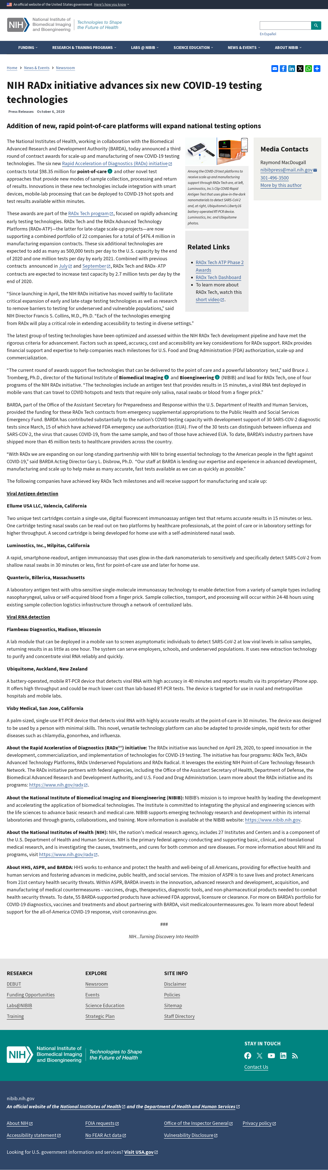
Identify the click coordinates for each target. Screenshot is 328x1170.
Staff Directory (179, 1016)
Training (15, 1016)
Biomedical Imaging (141, 377)
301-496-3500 (274, 178)
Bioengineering (197, 377)
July (63, 266)
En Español (268, 34)
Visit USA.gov (139, 1152)
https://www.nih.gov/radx (56, 785)
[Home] (65, 30)
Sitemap (173, 1005)
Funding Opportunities (31, 995)
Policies (172, 995)
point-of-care (92, 171)
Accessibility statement (31, 1135)
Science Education (104, 1005)
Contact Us (256, 1066)
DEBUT (14, 984)
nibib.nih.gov (20, 1098)
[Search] (285, 25)
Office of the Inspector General (196, 1123)
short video (208, 299)
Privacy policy (257, 1123)
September (94, 266)
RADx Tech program (88, 213)
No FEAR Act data (103, 1135)
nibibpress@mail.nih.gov (286, 170)
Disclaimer (175, 984)
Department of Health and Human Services (189, 1106)
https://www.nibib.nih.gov (272, 820)
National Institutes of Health (90, 1106)
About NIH (17, 1123)
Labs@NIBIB (19, 1005)
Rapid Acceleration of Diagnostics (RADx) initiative (115, 163)
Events (92, 995)
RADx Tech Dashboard (218, 277)
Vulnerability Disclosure (188, 1135)
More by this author (281, 185)
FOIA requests (99, 1123)
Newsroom (96, 984)
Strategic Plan (100, 1016)
